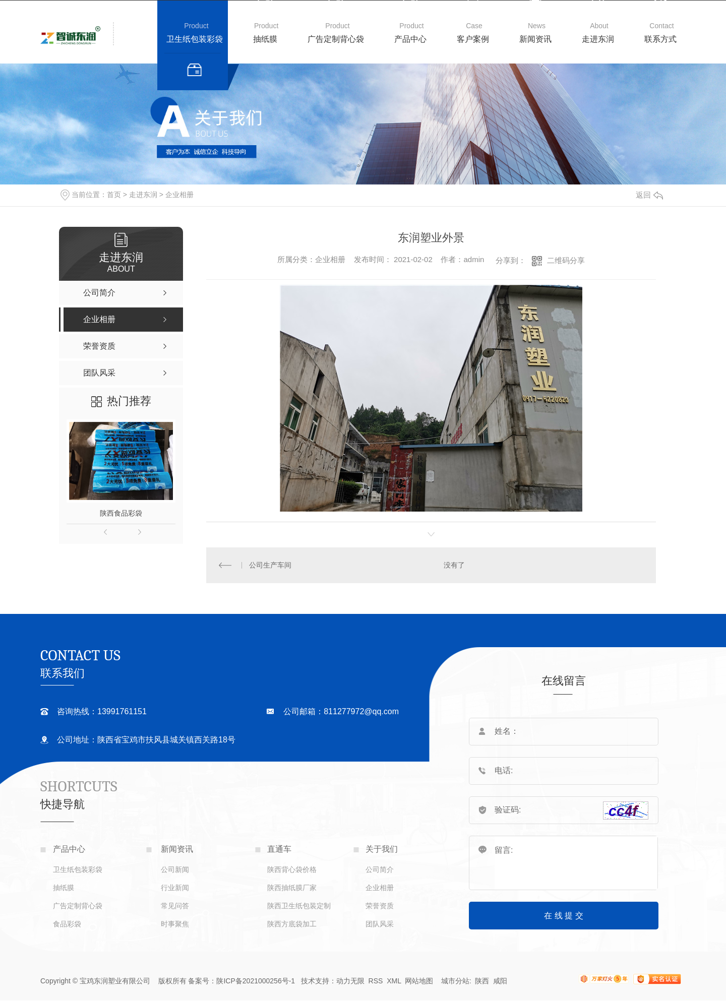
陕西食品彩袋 (121, 513)
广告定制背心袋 (336, 39)
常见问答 (175, 906)
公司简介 (380, 869)
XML (395, 981)
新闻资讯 (535, 39)
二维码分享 (566, 260)
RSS (376, 981)
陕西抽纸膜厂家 (292, 888)
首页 (114, 195)
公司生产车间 (270, 565)
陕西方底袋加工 (292, 924)
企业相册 (179, 195)
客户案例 (473, 39)
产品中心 (410, 39)
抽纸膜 (265, 39)
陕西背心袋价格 (292, 869)
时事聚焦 (175, 924)
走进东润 (598, 39)
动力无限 (350, 981)
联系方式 (660, 39)
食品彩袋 (67, 924)
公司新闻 (175, 869)
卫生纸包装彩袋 (194, 39)
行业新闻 (175, 888)
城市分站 (455, 981)
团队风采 (380, 924)
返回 (649, 195)
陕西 (482, 981)
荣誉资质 (380, 906)
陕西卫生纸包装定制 (299, 906)
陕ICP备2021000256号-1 (255, 981)
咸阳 (500, 981)
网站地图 (419, 981)
